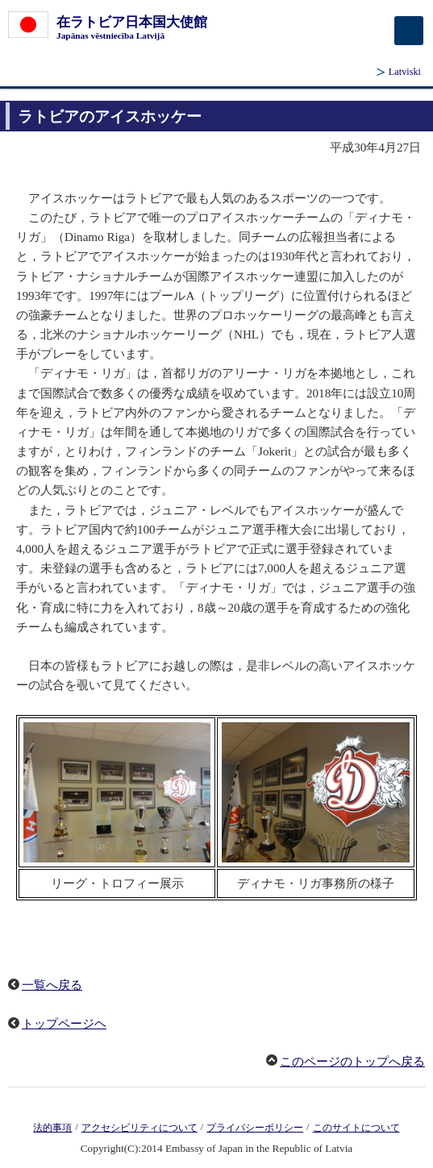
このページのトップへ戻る (352, 1061)
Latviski (405, 71)
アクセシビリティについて (139, 1127)
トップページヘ (64, 1023)
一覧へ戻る (52, 985)
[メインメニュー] (408, 30)
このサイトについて (356, 1127)
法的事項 (52, 1127)
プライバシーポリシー (254, 1127)
